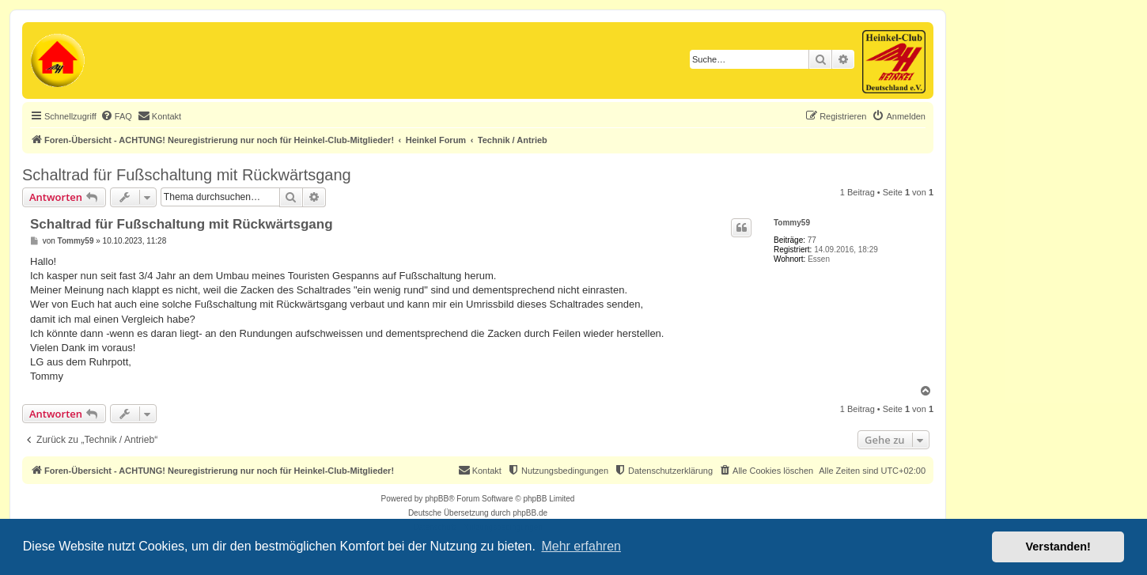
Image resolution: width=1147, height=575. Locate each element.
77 (812, 240)
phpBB (437, 498)
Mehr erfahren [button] (581, 546)
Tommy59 (792, 222)
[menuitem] (116, 116)
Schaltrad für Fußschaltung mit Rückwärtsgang (186, 174)
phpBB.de (530, 513)
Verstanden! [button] (1058, 546)
